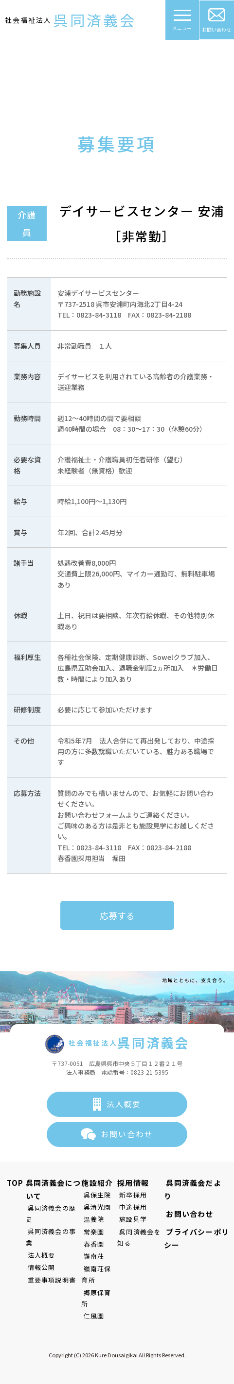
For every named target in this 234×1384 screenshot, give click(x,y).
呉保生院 (95, 1194)
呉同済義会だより (194, 1183)
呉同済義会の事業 (49, 1220)
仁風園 (91, 1304)
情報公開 (35, 1244)
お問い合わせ (217, 20)
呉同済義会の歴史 (49, 1208)
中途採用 (130, 1207)
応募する (117, 915)
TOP (13, 1183)
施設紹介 (97, 1183)
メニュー (182, 23)
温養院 (91, 1219)
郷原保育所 (98, 1292)
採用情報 (132, 1183)
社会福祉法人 (70, 20)
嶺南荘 (91, 1256)
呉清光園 (95, 1207)
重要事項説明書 (45, 1257)
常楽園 (91, 1231)
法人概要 (124, 1104)
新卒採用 (130, 1194)
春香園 (91, 1244)
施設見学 (130, 1219)
